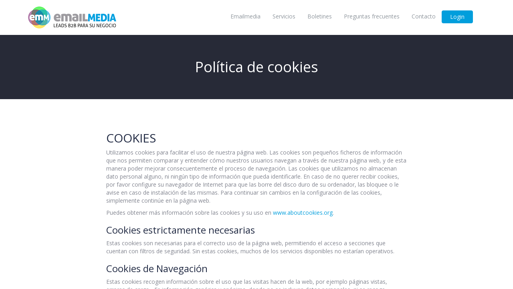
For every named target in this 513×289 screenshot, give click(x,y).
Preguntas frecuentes (372, 16)
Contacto (424, 16)
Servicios (284, 16)
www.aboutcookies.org (303, 212)
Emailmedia (245, 16)
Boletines (319, 16)
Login (457, 16)
